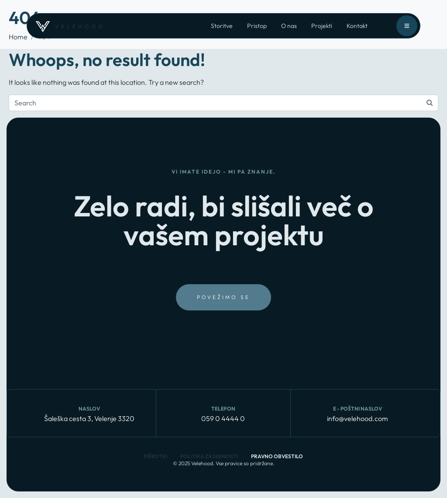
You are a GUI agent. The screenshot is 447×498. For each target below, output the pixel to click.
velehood (80, 26)
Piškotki (155, 456)
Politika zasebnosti (209, 456)
